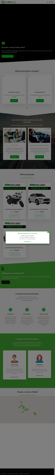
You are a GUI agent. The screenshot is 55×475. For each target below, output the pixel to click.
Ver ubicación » (27, 241)
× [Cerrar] (48, 232)
